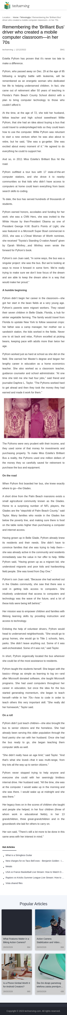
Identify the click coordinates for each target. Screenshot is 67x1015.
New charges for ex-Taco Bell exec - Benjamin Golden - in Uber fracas (35, 861)
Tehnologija (25, 17)
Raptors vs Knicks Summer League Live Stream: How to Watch (35, 877)
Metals (9, 866)
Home (16, 17)
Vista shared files (14, 883)
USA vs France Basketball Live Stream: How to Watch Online (35, 872)
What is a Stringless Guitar (19, 855)
